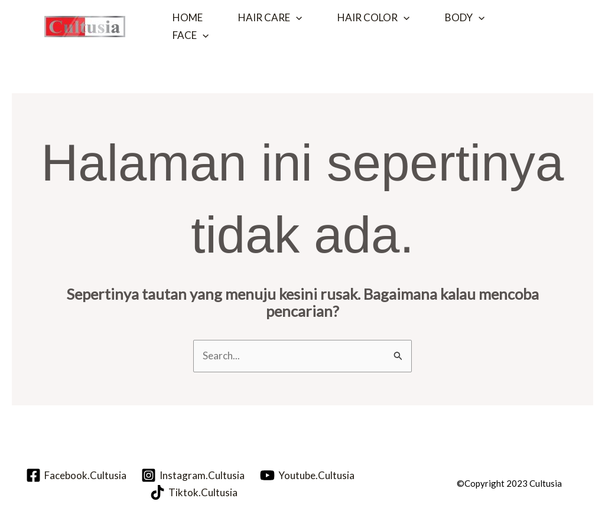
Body (464, 18)
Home (188, 17)
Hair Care (270, 18)
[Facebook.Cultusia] (76, 475)
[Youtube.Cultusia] (307, 475)
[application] (296, 18)
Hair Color (373, 18)
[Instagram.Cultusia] (193, 475)
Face (191, 35)
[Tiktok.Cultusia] (194, 492)
